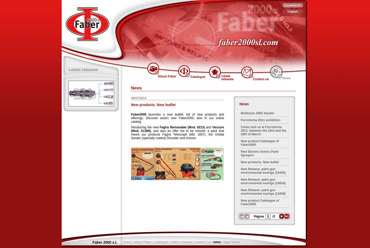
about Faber (143, 242)
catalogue (161, 242)
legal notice (232, 242)
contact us (203, 242)
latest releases (182, 242)
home (127, 242)
